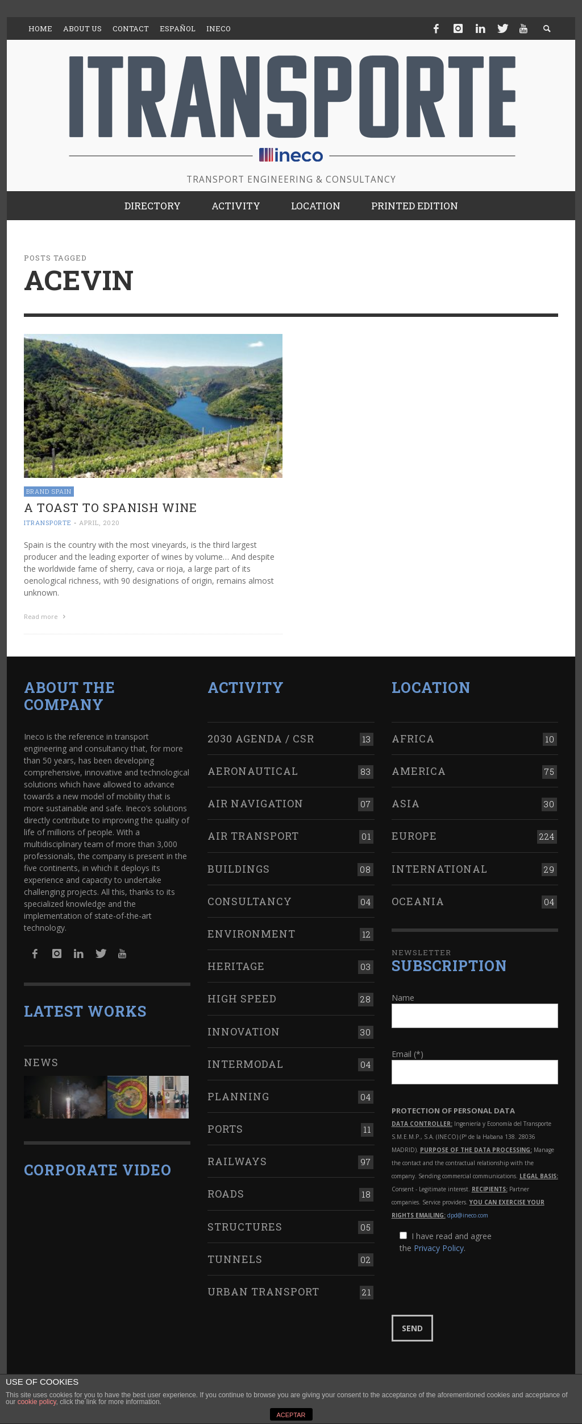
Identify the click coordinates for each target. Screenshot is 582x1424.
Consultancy (249, 899)
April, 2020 (99, 522)
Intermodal (245, 1062)
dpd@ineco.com (467, 1213)
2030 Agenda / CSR (260, 737)
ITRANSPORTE (48, 522)
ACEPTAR (290, 1414)
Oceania (418, 899)
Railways (237, 1159)
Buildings (238, 866)
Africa (413, 737)
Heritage (236, 964)
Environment (251, 932)
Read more (46, 616)
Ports (225, 1127)
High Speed (242, 997)
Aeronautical (252, 769)
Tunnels (235, 1257)
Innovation (243, 1029)
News (41, 1060)
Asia (406, 801)
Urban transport (263, 1290)
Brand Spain (49, 491)
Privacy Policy (439, 1246)
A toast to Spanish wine (110, 507)
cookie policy (37, 1402)
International (440, 866)
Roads (225, 1192)
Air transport (253, 834)
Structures (244, 1224)
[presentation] (478, 1283)
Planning (238, 1094)
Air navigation (255, 801)
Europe (414, 834)
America (419, 769)
